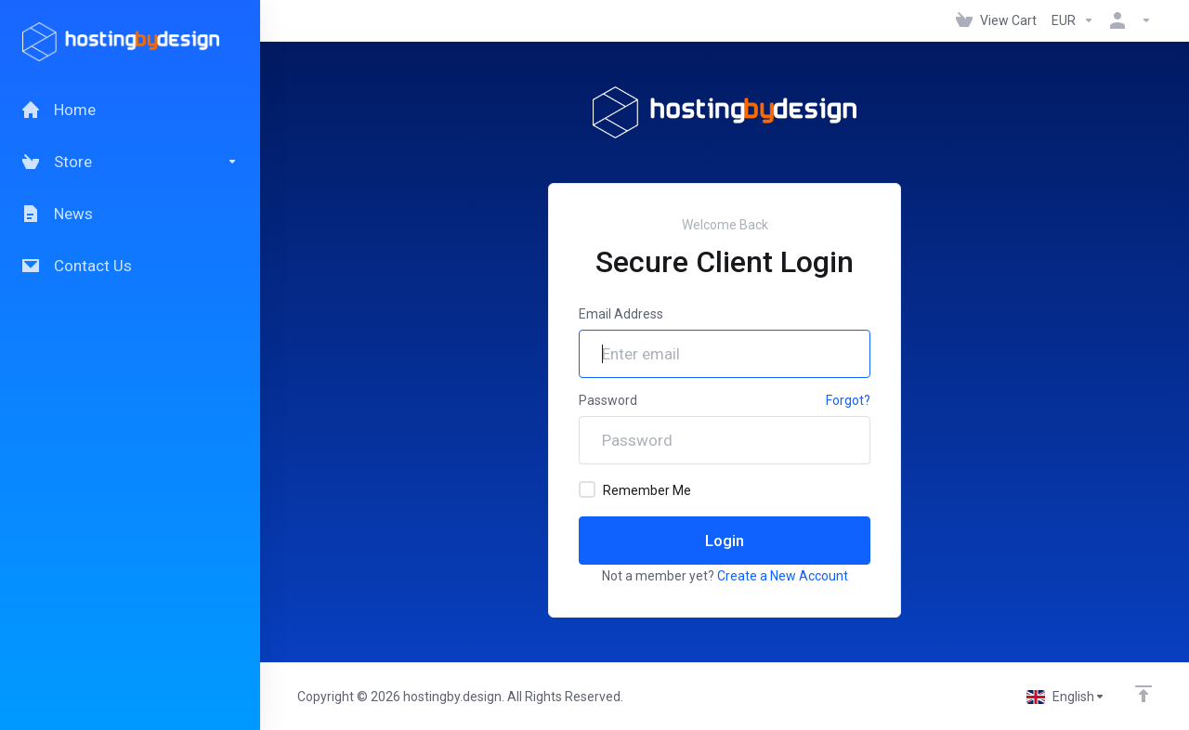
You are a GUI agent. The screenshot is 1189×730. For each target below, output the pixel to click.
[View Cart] (996, 20)
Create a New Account (782, 575)
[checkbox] (587, 489)
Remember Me (635, 489)
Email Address (621, 313)
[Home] (130, 110)
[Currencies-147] (1073, 20)
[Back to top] (1143, 694)
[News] (130, 214)
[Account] (1127, 20)
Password (608, 400)
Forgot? (848, 400)
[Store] (130, 162)
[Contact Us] (130, 266)
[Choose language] (1066, 696)
